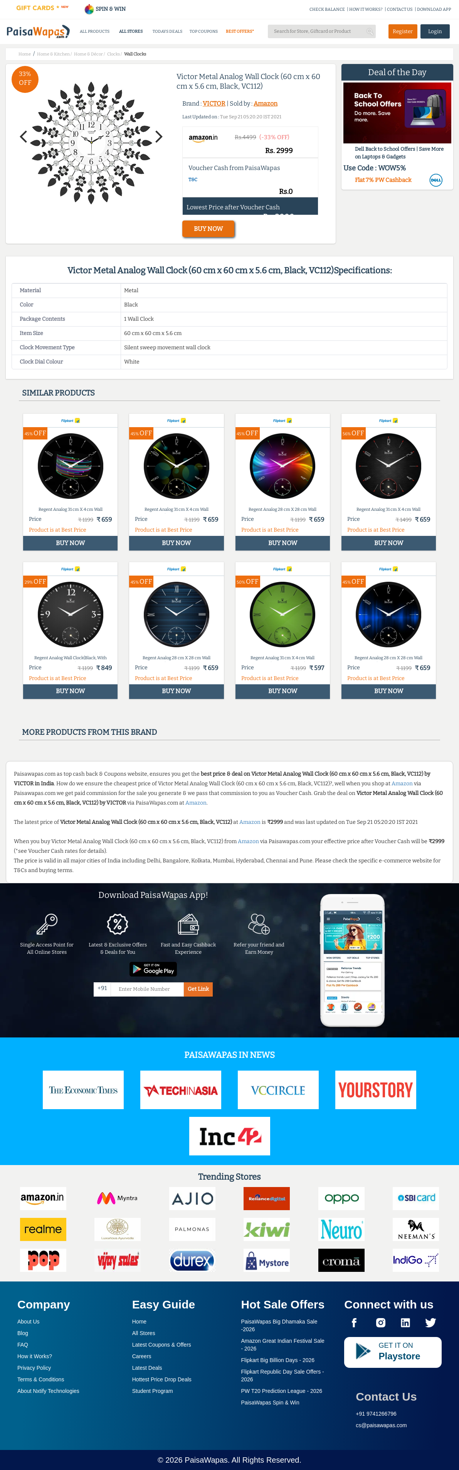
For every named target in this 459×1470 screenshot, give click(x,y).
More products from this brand (89, 732)
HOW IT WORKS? (366, 9)
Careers (141, 1356)
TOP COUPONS (204, 31)
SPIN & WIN (105, 9)
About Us (28, 1321)
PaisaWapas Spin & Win (270, 1402)
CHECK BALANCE (327, 9)
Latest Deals (147, 1368)
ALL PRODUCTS (94, 31)
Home (139, 1321)
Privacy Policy (34, 1368)
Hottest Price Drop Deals (162, 1379)
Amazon (265, 103)
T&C (192, 179)
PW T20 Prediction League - (282, 1391)
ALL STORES (131, 31)
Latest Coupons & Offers (161, 1345)
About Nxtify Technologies (48, 1391)
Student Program (152, 1391)
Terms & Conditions (40, 1379)
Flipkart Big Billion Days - (278, 1360)
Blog (22, 1333)
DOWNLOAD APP (434, 9)
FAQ (22, 1345)
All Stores (143, 1333)
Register (403, 31)
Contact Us (386, 1396)
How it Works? (34, 1356)
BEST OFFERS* (240, 31)
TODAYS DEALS (167, 31)
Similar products (58, 392)
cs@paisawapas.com (381, 1425)
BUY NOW (208, 228)
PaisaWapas (206, 1460)
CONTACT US (400, 9)
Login (435, 31)
